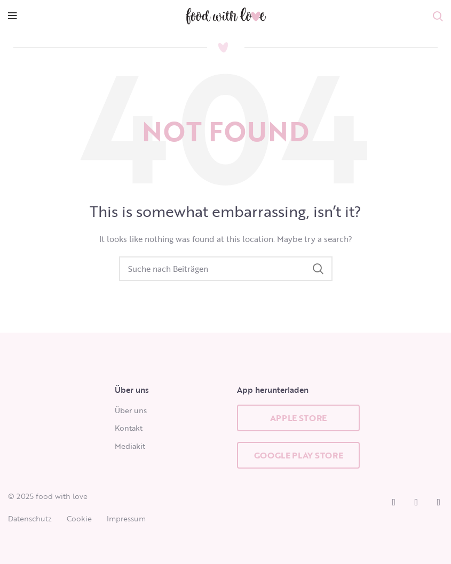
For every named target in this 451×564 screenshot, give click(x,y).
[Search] (226, 268)
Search (318, 268)
